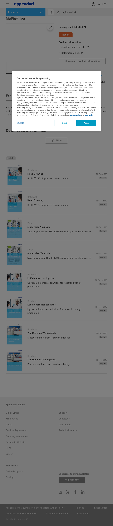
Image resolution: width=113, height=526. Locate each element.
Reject (64, 123)
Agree (86, 123)
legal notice (89, 115)
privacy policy (75, 115)
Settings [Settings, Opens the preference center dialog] (20, 123)
